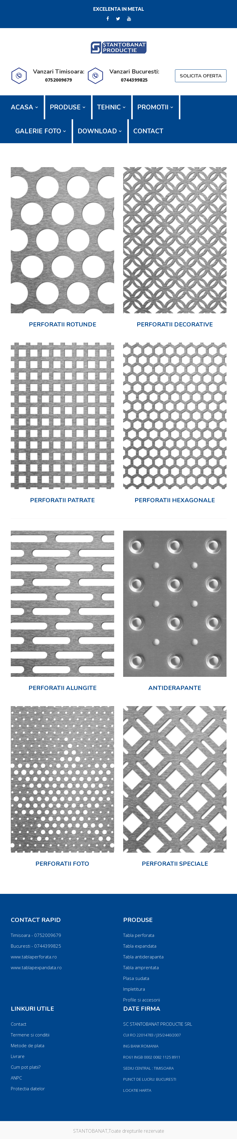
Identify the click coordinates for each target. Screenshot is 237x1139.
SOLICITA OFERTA (201, 76)
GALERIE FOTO (38, 131)
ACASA (22, 107)
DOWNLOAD (97, 131)
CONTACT (148, 131)
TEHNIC (109, 107)
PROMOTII (152, 107)
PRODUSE (65, 107)
